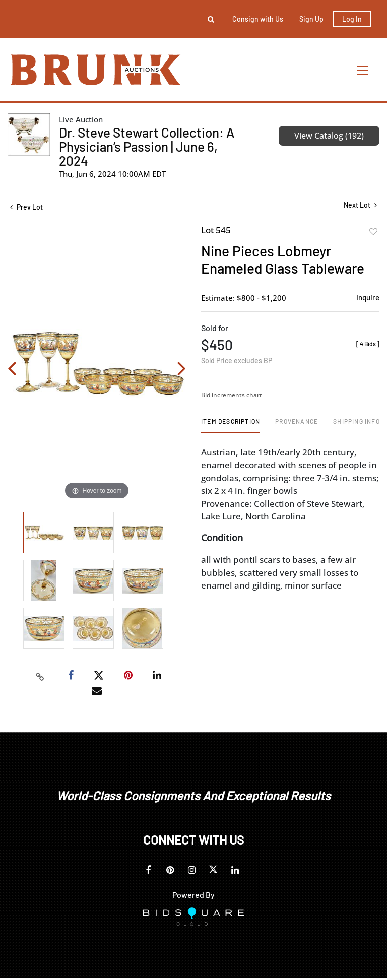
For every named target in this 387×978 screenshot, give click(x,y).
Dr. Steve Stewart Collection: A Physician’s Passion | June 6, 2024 (146, 146)
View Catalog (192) (329, 135)
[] (367, 343)
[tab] (230, 425)
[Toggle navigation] (363, 69)
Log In (352, 19)
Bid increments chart (231, 394)
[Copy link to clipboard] (40, 676)
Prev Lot (26, 207)
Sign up (311, 19)
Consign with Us (257, 19)
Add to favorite (373, 231)
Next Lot (360, 205)
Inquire (367, 297)
